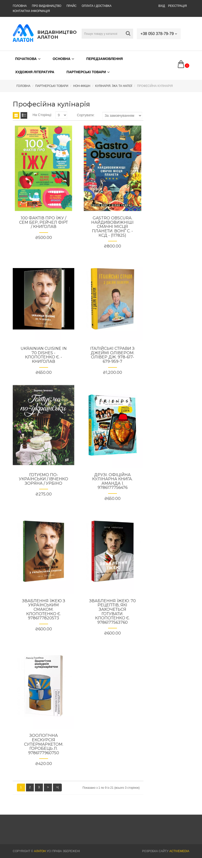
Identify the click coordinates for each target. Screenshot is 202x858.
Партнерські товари (88, 72)
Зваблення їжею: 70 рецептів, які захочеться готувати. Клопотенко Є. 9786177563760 (112, 612)
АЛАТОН (40, 851)
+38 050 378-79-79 (158, 34)
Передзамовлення (104, 59)
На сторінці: (42, 115)
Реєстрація (177, 6)
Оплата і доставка (98, 6)
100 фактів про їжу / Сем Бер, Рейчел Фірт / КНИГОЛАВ (43, 222)
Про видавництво (47, 6)
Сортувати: (86, 115)
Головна (20, 6)
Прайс (72, 6)
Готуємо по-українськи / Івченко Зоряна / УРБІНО (43, 479)
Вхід (161, 6)
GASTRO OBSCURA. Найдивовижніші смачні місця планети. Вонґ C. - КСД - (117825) (112, 226)
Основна (63, 58)
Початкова (27, 58)
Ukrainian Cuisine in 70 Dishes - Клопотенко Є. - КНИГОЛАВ (44, 355)
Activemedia (179, 851)
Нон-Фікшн (81, 86)
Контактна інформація (31, 11)
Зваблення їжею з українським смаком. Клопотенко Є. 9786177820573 (43, 609)
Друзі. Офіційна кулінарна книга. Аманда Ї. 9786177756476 (112, 481)
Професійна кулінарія (155, 86)
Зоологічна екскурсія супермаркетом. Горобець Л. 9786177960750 (43, 744)
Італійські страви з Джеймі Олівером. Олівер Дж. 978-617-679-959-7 (112, 355)
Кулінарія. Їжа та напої (113, 86)
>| (57, 787)
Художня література (34, 72)
